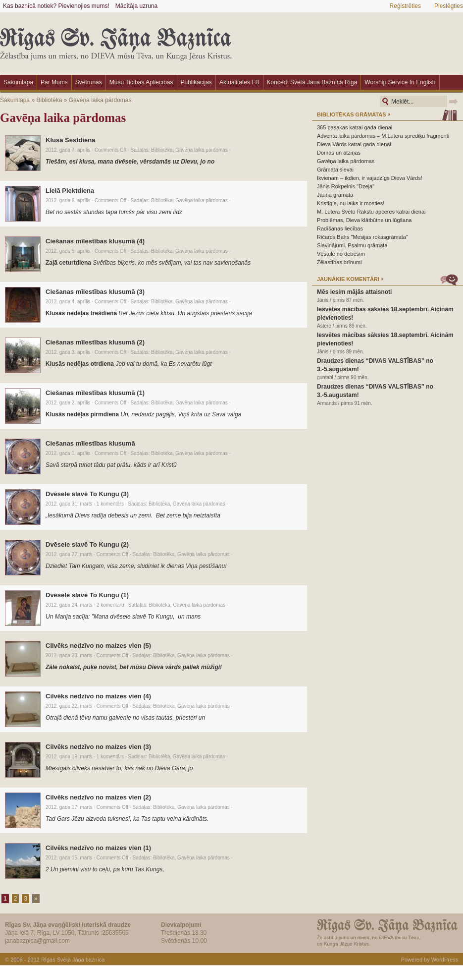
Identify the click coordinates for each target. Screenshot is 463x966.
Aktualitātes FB (239, 82)
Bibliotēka (49, 100)
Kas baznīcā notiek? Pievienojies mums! (56, 5)
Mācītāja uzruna (136, 5)
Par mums (54, 82)
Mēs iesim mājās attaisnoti (354, 291)
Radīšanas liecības (340, 228)
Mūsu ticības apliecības (141, 82)
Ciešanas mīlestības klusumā (90, 443)
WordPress (444, 960)
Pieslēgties (448, 5)
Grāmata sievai (335, 169)
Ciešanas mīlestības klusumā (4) (95, 241)
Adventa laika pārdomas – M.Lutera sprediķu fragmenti (383, 136)
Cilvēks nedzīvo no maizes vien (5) (98, 645)
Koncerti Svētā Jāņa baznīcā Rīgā (312, 82)
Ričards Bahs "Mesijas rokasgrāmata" (362, 237)
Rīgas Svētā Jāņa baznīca (72, 960)
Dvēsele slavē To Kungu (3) (87, 494)
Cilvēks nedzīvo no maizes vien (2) (98, 797)
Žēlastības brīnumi (339, 262)
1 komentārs (110, 504)
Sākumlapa (18, 82)
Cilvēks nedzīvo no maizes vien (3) (98, 746)
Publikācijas (196, 82)
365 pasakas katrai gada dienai (354, 127)
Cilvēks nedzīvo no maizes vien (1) (98, 848)
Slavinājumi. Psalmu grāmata (352, 245)
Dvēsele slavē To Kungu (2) (87, 544)
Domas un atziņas (338, 153)
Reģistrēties (405, 5)
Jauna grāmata (335, 195)
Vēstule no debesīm (341, 254)
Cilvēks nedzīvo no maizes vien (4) (98, 696)
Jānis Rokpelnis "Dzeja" (345, 186)
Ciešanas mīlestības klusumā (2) (95, 342)
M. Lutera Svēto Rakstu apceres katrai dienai (371, 212)
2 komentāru (110, 605)
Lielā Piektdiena (70, 190)
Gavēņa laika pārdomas (100, 100)
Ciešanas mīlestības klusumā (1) (95, 393)
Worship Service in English (399, 82)
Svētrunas (88, 82)
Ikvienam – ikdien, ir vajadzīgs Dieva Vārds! (369, 178)
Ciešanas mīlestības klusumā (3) (95, 291)
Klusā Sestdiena (70, 140)
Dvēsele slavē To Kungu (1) (87, 595)
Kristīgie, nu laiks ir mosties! (350, 203)
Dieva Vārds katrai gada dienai (354, 144)
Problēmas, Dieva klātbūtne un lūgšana (364, 220)
